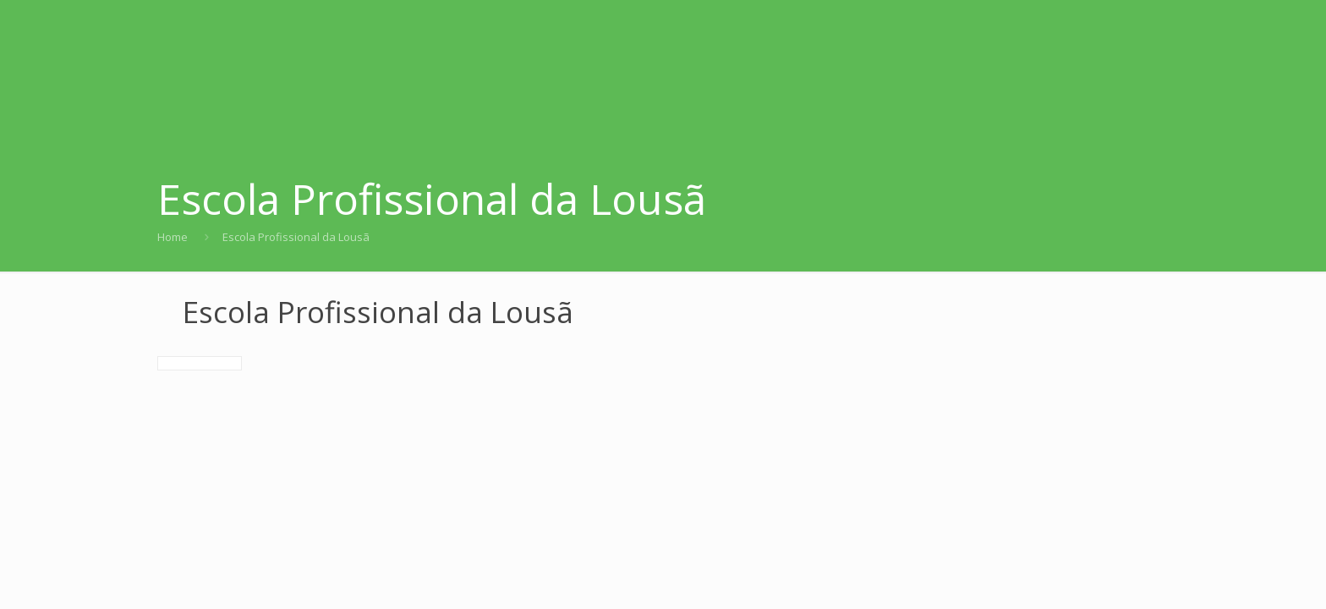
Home (172, 236)
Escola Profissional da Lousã (296, 236)
